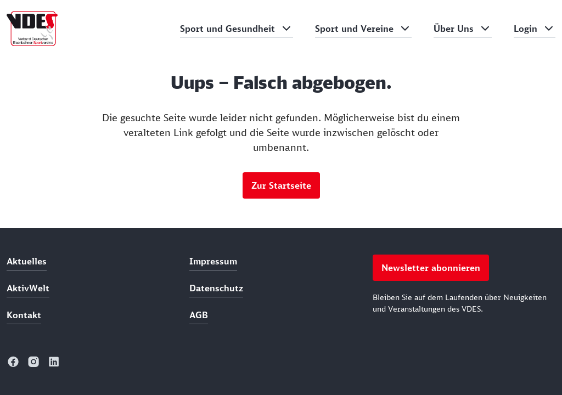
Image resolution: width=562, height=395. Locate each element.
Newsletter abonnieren (430, 267)
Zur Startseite (281, 185)
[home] (32, 28)
